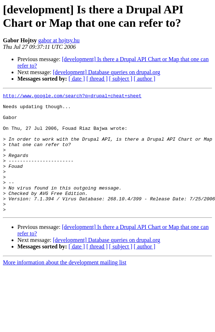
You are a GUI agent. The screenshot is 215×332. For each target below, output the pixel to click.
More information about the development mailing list (64, 286)
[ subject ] (120, 79)
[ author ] (145, 79)
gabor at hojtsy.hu (58, 40)
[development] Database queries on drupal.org (106, 72)
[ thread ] (97, 79)
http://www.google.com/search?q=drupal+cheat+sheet (72, 96)
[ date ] (77, 79)
